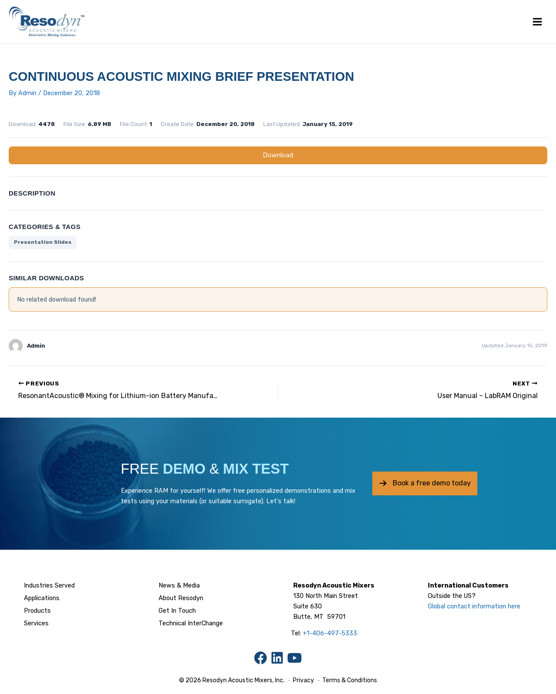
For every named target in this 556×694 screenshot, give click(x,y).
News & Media (179, 585)
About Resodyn (181, 598)
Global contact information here (474, 606)
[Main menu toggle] (537, 22)
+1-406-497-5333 (330, 633)
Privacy (303, 680)
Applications (42, 598)
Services (36, 623)
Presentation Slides (43, 242)
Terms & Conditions (349, 680)
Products (37, 610)
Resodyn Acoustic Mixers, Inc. (243, 680)
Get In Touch (177, 610)
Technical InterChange (191, 623)
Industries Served (49, 585)
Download (278, 155)
